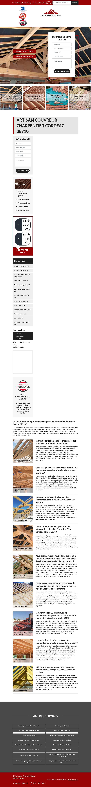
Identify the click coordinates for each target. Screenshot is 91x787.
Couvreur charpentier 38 (21, 266)
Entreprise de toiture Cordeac (62, 740)
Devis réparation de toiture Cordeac (28, 726)
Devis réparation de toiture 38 (22, 296)
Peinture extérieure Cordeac (62, 730)
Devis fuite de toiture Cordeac (62, 745)
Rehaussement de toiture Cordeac (29, 730)
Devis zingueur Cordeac (62, 726)
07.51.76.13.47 (38, 2)
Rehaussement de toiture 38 (22, 309)
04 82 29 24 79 (26, 225)
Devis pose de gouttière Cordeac (29, 749)
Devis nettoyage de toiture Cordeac (62, 749)
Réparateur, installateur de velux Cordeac (62, 735)
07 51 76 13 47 (26, 239)
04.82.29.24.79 (20, 2)
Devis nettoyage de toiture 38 (22, 290)
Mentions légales (73, 779)
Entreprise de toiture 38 (21, 270)
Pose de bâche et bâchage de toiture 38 (22, 275)
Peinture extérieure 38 (20, 314)
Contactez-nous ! (24, 56)
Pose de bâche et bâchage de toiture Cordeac (28, 745)
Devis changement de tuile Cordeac (28, 740)
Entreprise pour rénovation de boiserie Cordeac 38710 (62, 761)
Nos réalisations (24, 51)
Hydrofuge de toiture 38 (21, 301)
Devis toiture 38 (18, 318)
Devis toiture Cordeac (29, 735)
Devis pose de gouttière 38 (22, 285)
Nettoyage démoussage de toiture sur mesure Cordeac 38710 (62, 755)
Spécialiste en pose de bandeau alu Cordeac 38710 (29, 761)
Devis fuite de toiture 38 (21, 281)
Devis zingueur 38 (19, 305)
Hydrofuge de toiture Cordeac (29, 755)
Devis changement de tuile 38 (22, 323)
